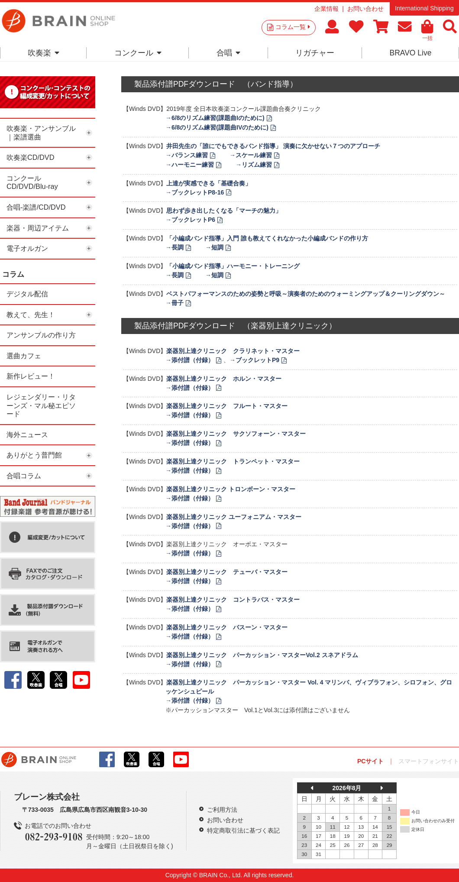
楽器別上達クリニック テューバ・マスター (227, 571)
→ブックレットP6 (190, 219)
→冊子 (174, 302)
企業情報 (326, 8)
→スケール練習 (251, 155)
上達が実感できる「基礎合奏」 (208, 183)
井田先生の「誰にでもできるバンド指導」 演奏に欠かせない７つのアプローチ (273, 146)
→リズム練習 (254, 164)
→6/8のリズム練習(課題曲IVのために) (216, 127)
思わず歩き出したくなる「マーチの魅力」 (223, 210)
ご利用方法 (222, 809)
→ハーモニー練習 (189, 164)
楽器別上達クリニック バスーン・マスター (227, 627)
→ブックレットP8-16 (194, 192)
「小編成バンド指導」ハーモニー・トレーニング (233, 266)
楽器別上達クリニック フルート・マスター (227, 405)
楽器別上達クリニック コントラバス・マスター (233, 599)
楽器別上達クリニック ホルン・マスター (223, 378)
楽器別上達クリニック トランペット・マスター (233, 461)
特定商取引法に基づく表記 (243, 830)
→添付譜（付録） (189, 360)
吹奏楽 (43, 53)
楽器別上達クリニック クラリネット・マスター (233, 350)
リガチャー (314, 53)
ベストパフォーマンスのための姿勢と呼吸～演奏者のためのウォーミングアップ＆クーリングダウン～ (305, 293)
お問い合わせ (365, 8)
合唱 (228, 53)
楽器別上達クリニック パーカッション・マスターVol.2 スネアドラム (262, 655)
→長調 (174, 247)
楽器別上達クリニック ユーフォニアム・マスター (233, 516)
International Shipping (424, 8)
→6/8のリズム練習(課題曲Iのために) (215, 117)
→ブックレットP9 (254, 360)
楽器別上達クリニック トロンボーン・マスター (230, 489)
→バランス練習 (186, 155)
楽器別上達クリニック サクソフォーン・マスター (236, 433)
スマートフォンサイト (428, 761)
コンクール (138, 53)
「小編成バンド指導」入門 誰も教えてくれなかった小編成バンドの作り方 (267, 238)
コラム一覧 (292, 26)
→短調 (214, 247)
